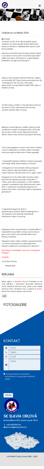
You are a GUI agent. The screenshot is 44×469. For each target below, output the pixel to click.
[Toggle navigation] (39, 5)
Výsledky (5, 257)
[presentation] (21, 387)
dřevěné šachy (21, 281)
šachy (39, 289)
